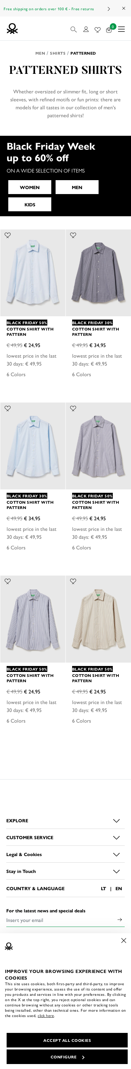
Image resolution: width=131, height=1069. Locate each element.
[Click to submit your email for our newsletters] (120, 920)
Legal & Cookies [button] (24, 854)
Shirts (58, 53)
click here (46, 1015)
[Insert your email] (60, 920)
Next (108, 9)
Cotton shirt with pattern (30, 331)
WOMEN (30, 187)
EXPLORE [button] (17, 820)
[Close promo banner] (124, 8)
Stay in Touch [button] (21, 871)
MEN (77, 187)
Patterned (83, 53)
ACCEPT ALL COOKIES (67, 1040)
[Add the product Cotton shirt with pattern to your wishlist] (8, 234)
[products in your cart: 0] (109, 28)
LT (103, 888)
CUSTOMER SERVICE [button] (29, 837)
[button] (74, 28)
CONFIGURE (68, 1057)
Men (40, 53)
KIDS (29, 204)
